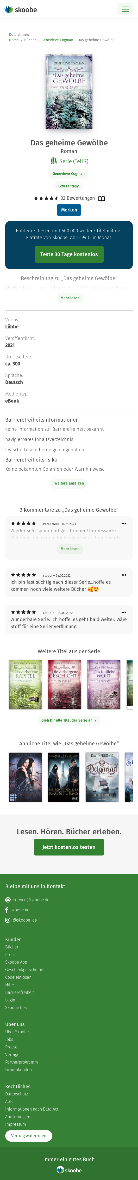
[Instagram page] (69, 920)
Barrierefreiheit (19, 992)
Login (10, 1000)
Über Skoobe (17, 1031)
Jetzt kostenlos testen (69, 847)
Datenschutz (16, 1094)
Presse (11, 1047)
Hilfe (9, 984)
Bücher (30, 40)
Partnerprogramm (21, 1062)
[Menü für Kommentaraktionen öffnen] (124, 523)
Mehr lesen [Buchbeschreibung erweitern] (70, 298)
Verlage (12, 1054)
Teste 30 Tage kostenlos (69, 254)
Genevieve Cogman (57, 40)
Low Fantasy (68, 186)
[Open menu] (125, 9)
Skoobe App (16, 962)
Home (14, 40)
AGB (9, 1101)
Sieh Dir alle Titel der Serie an (69, 720)
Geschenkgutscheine (24, 969)
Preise (11, 954)
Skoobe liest (16, 1007)
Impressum (15, 1124)
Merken (69, 210)
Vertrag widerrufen (28, 1135)
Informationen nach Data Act (31, 1109)
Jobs (9, 1039)
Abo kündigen (17, 1116)
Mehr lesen (70, 549)
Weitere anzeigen (69, 483)
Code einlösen (18, 977)
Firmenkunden (18, 1069)
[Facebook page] (69, 910)
